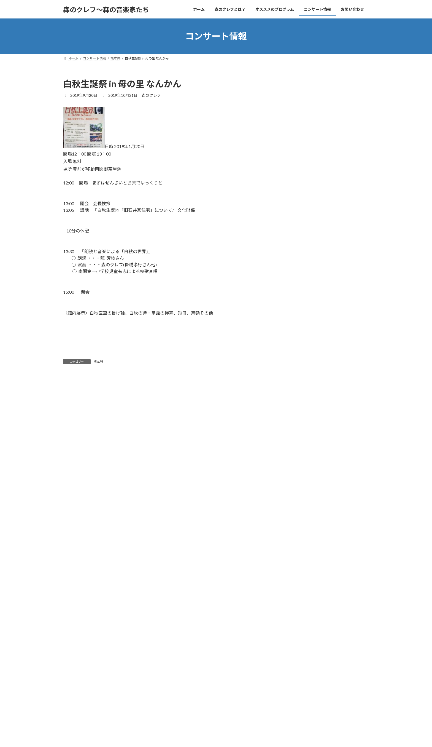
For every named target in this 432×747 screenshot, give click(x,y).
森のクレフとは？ (102, 715)
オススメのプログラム (142, 715)
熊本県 (98, 362)
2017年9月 (297, 533)
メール (72, 514)
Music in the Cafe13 (336, 216)
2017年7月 (297, 544)
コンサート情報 (181, 715)
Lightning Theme (214, 737)
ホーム (73, 715)
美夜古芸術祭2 (331, 98)
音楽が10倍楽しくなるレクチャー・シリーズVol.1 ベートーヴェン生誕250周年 (343, 131)
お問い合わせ (214, 715)
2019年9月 (297, 488)
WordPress (186, 737)
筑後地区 (295, 425)
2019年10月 (298, 477)
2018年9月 (297, 499)
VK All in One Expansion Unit (251, 737)
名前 (70, 485)
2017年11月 (298, 522)
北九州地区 (297, 402)
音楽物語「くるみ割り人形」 (343, 357)
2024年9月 (297, 455)
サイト (69, 542)
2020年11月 (298, 466)
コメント (74, 410)
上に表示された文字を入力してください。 (105, 587)
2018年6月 (297, 510)
